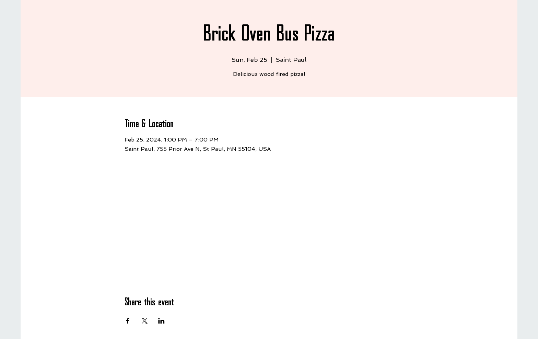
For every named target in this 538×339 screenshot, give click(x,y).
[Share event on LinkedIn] (161, 321)
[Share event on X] (144, 321)
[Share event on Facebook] (128, 321)
